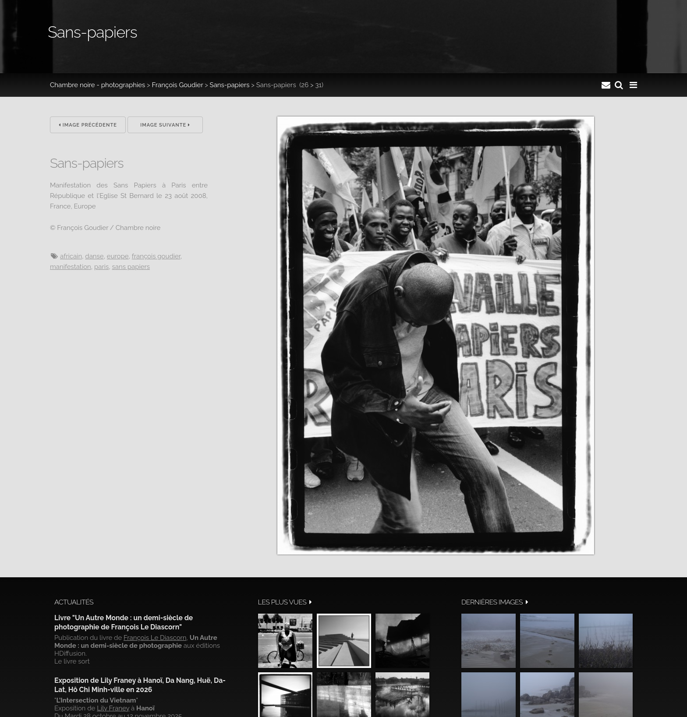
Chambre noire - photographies (97, 85)
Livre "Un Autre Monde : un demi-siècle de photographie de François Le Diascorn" (123, 622)
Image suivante (165, 125)
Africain (71, 256)
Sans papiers (131, 267)
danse (94, 256)
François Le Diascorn (155, 638)
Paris (101, 267)
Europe (118, 256)
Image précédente (88, 125)
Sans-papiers (230, 85)
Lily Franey (113, 708)
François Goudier (177, 85)
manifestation (70, 267)
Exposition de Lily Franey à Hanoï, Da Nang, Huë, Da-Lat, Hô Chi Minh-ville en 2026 (140, 684)
